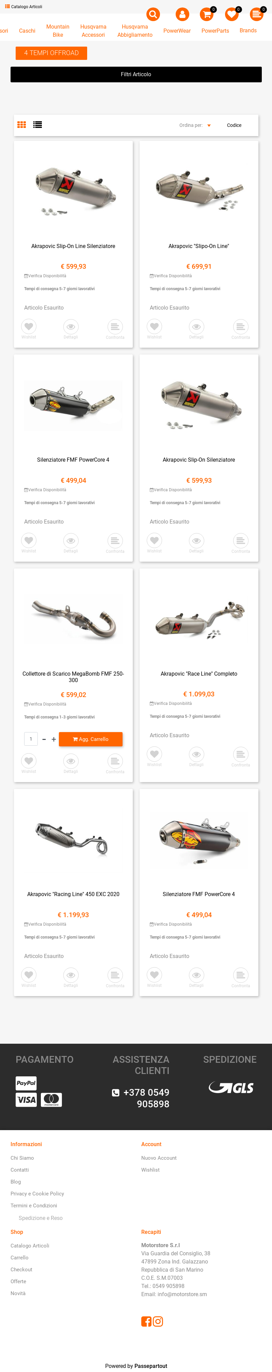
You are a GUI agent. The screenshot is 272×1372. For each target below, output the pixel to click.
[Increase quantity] (54, 739)
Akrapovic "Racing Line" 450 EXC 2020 (73, 894)
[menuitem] (39, 1218)
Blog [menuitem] (16, 1182)
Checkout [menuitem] (21, 1270)
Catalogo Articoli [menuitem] (30, 1246)
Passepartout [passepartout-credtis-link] (150, 1366)
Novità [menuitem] (18, 1293)
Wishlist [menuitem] (150, 1170)
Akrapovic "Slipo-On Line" (199, 246)
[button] (71, 330)
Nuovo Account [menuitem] (159, 1158)
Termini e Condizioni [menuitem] (34, 1206)
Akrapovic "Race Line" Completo (199, 674)
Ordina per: (191, 125)
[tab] (25, 125)
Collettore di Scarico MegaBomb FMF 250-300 (73, 677)
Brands (248, 30)
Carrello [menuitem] (20, 1258)
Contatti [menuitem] (20, 1170)
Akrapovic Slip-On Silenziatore (199, 460)
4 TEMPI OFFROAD (51, 53)
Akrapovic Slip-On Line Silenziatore (73, 246)
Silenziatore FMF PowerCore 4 (73, 460)
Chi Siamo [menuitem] (22, 1158)
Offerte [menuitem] (18, 1281)
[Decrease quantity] (44, 739)
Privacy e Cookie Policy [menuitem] (37, 1194)
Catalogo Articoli (23, 6)
